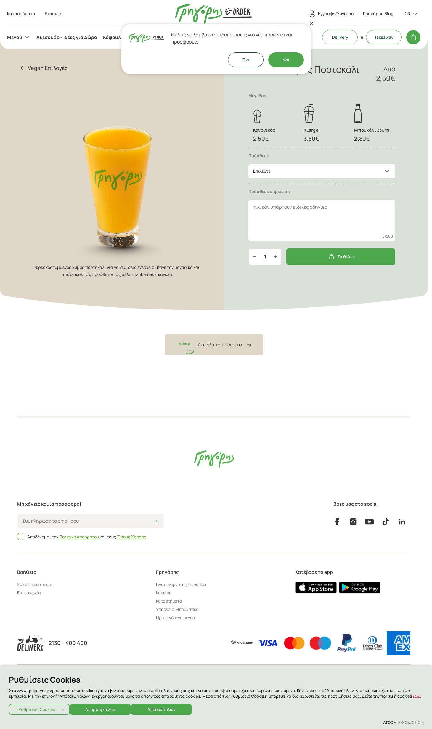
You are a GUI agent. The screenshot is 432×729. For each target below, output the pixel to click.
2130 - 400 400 (68, 643)
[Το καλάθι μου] (413, 37)
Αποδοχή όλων (167, 708)
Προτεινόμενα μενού (175, 617)
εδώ (416, 694)
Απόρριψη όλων (103, 708)
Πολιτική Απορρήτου (79, 536)
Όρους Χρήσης (131, 536)
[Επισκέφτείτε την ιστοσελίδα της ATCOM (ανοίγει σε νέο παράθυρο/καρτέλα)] (403, 722)
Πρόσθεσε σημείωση (269, 191)
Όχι (245, 59)
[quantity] (265, 256)
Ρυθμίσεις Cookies (36, 708)
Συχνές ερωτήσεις (34, 584)
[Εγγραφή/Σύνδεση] (330, 14)
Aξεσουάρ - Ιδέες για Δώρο (66, 37)
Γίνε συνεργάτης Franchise (181, 584)
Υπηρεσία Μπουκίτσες (177, 609)
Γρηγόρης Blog (378, 13)
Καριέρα (164, 592)
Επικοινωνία (29, 592)
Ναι (286, 59)
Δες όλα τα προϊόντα (214, 344)
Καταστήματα (169, 601)
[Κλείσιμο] (311, 23)
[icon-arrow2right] (155, 521)
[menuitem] (19, 37)
